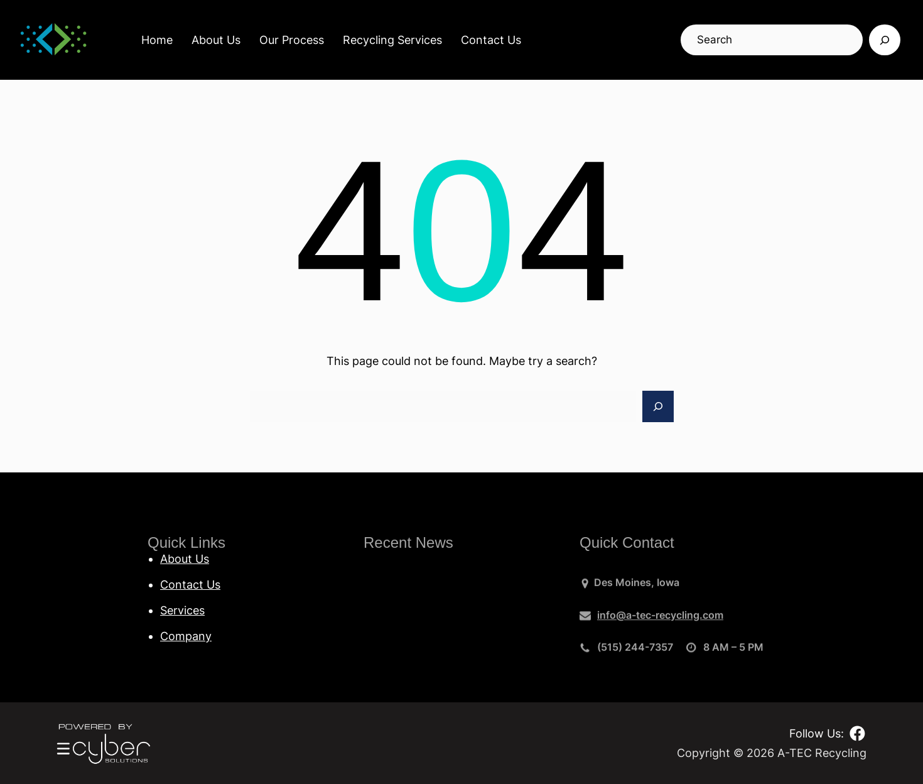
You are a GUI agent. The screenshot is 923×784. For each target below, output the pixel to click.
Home (157, 39)
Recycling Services (392, 39)
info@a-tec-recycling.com (660, 618)
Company (186, 636)
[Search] (884, 40)
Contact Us (491, 39)
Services (182, 610)
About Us (216, 39)
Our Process (291, 39)
